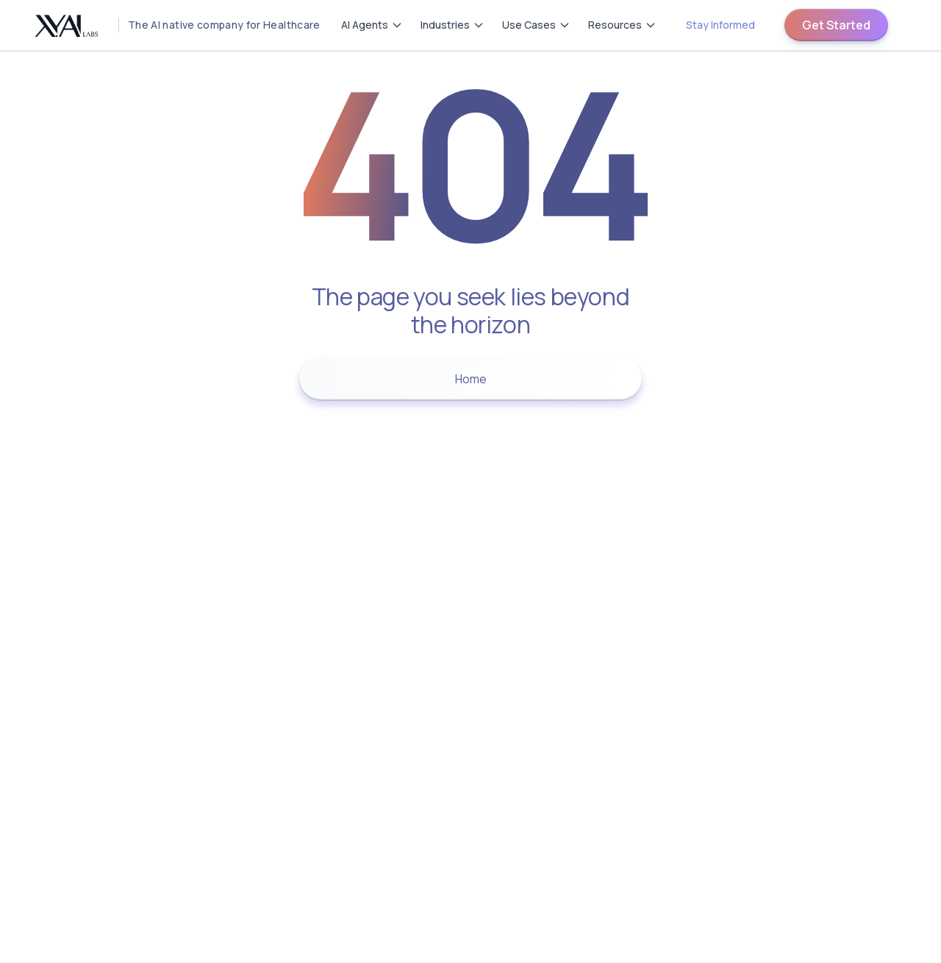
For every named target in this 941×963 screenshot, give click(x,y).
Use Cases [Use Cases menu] (536, 25)
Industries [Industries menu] (452, 25)
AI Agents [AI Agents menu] (372, 25)
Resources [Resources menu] (622, 25)
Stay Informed (720, 25)
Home (471, 379)
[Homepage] (172, 25)
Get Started (836, 25)
